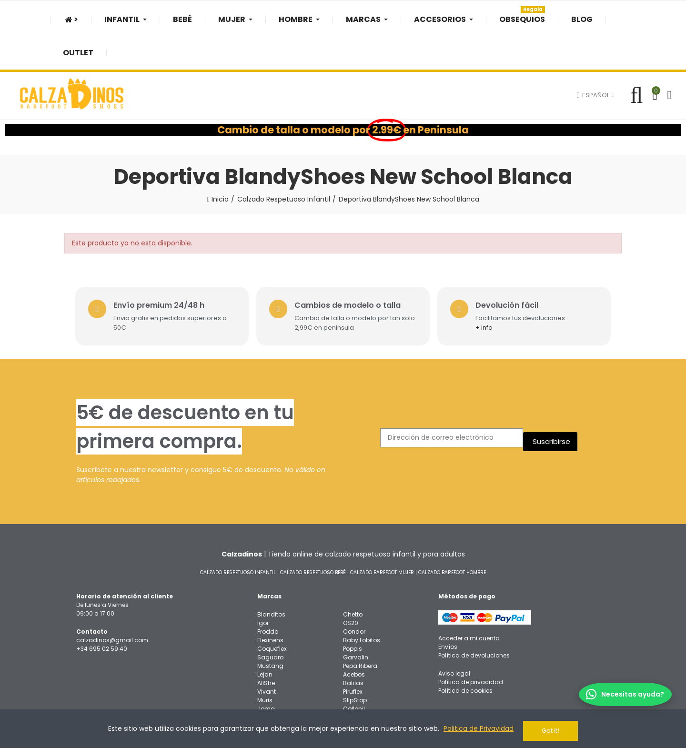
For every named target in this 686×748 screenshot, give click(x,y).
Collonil (354, 671)
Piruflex (353, 653)
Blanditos (271, 576)
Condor (354, 593)
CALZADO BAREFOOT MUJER (382, 533)
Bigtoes (268, 679)
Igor (263, 585)
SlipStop (355, 662)
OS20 (350, 585)
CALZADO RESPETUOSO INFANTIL (238, 533)
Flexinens (270, 602)
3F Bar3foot (359, 688)
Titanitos (269, 688)
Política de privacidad (470, 644)
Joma (266, 671)
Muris (264, 662)
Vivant (266, 653)
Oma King (357, 679)
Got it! (550, 730)
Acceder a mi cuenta (469, 600)
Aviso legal (454, 635)
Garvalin (355, 619)
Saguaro (270, 619)
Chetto (353, 576)
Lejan (264, 636)
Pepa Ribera (360, 628)
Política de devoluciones (474, 617)
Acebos (354, 636)
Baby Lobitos (361, 602)
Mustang (270, 628)
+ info (489, 289)
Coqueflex (272, 610)
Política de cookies (465, 652)
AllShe (266, 645)
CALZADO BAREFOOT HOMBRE (452, 533)
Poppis (352, 610)
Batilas (353, 645)
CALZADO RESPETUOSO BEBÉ (313, 533)
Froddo (267, 593)
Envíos (447, 609)
